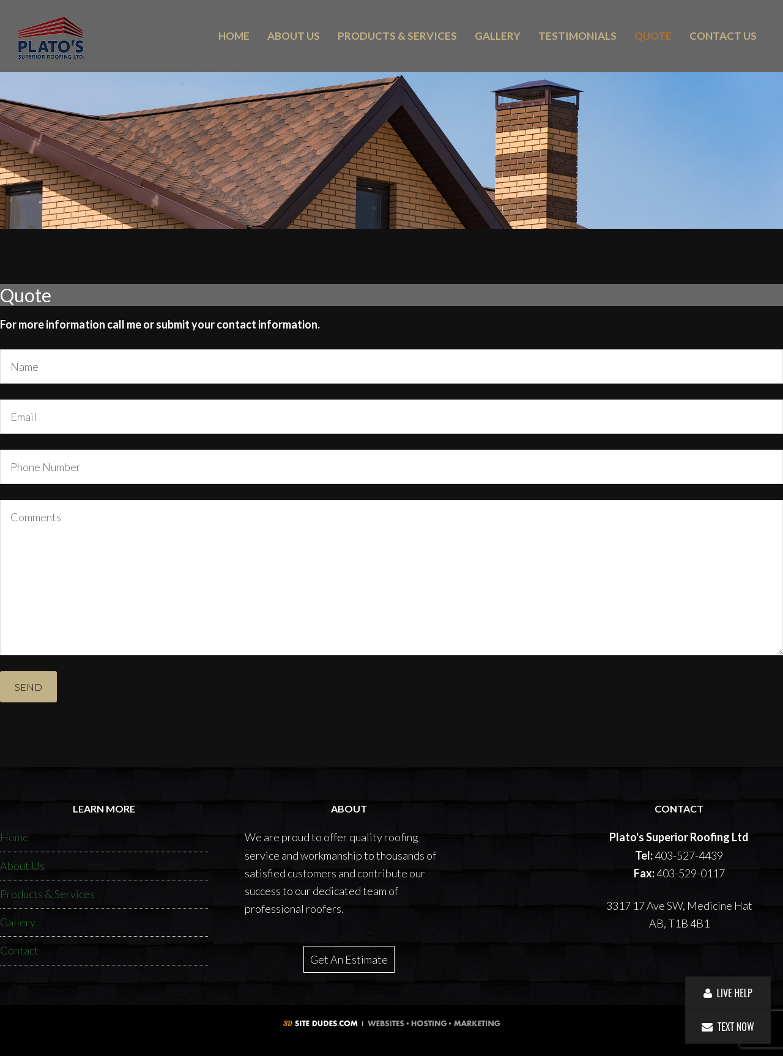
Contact (19, 950)
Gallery (17, 922)
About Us (22, 865)
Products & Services (47, 894)
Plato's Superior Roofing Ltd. (90, 38)
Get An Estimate (349, 959)
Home (14, 837)
